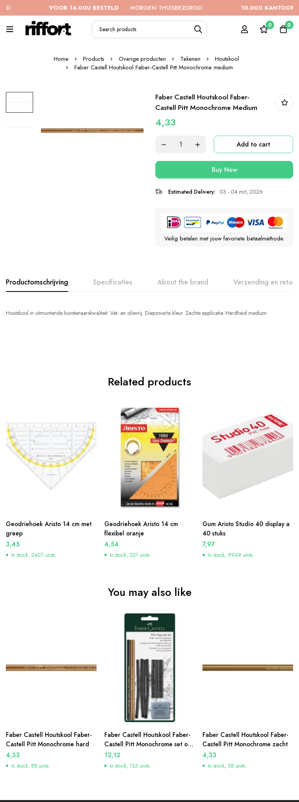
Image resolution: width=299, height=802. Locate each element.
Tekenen (191, 59)
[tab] (37, 282)
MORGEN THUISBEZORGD (136, 8)
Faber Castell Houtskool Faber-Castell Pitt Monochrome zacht (246, 710)
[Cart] (283, 29)
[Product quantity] (180, 144)
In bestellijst (284, 102)
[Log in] (244, 29)
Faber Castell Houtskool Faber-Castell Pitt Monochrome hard (50, 710)
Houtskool (227, 59)
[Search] (198, 29)
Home (60, 59)
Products (93, 59)
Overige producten (142, 59)
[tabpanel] (149, 312)
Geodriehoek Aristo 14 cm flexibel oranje (141, 500)
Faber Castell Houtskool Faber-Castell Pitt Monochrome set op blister (149, 715)
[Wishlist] (263, 29)
